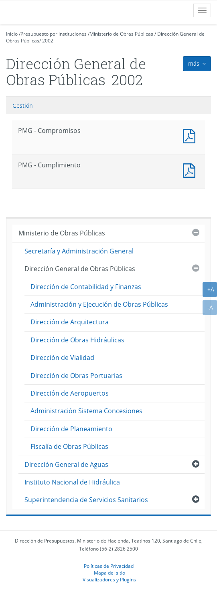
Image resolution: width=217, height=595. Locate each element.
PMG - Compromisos (191, 135)
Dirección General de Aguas (66, 464)
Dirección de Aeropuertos (69, 393)
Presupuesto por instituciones (53, 33)
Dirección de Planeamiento (71, 428)
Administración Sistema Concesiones (86, 410)
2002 (47, 40)
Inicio (12, 33)
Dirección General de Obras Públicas (79, 268)
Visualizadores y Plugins (109, 579)
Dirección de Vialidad (62, 357)
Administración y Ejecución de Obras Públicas (99, 304)
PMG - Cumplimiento (191, 170)
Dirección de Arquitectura (69, 322)
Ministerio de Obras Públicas (121, 33)
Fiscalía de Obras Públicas (69, 446)
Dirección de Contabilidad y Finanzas (85, 286)
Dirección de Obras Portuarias (76, 375)
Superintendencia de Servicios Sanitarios (86, 499)
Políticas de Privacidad (109, 566)
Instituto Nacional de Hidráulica (72, 482)
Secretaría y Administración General (79, 251)
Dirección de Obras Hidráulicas (77, 340)
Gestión (22, 105)
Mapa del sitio (109, 572)
